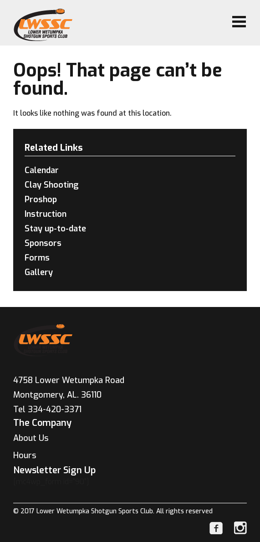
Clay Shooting (52, 184)
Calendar (42, 170)
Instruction (45, 214)
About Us (31, 438)
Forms (37, 257)
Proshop (41, 199)
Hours (24, 455)
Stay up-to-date (55, 228)
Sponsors (43, 243)
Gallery (39, 272)
